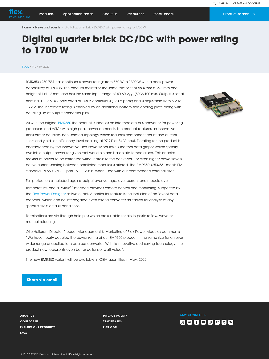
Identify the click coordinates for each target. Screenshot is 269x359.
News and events (47, 27)
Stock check (164, 14)
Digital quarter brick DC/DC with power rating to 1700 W (105, 27)
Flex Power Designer (49, 194)
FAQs (23, 333)
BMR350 (64, 123)
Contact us (29, 321)
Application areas (78, 14)
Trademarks (112, 321)
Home (26, 27)
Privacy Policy (115, 315)
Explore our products (37, 327)
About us (27, 315)
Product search (239, 14)
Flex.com (110, 327)
